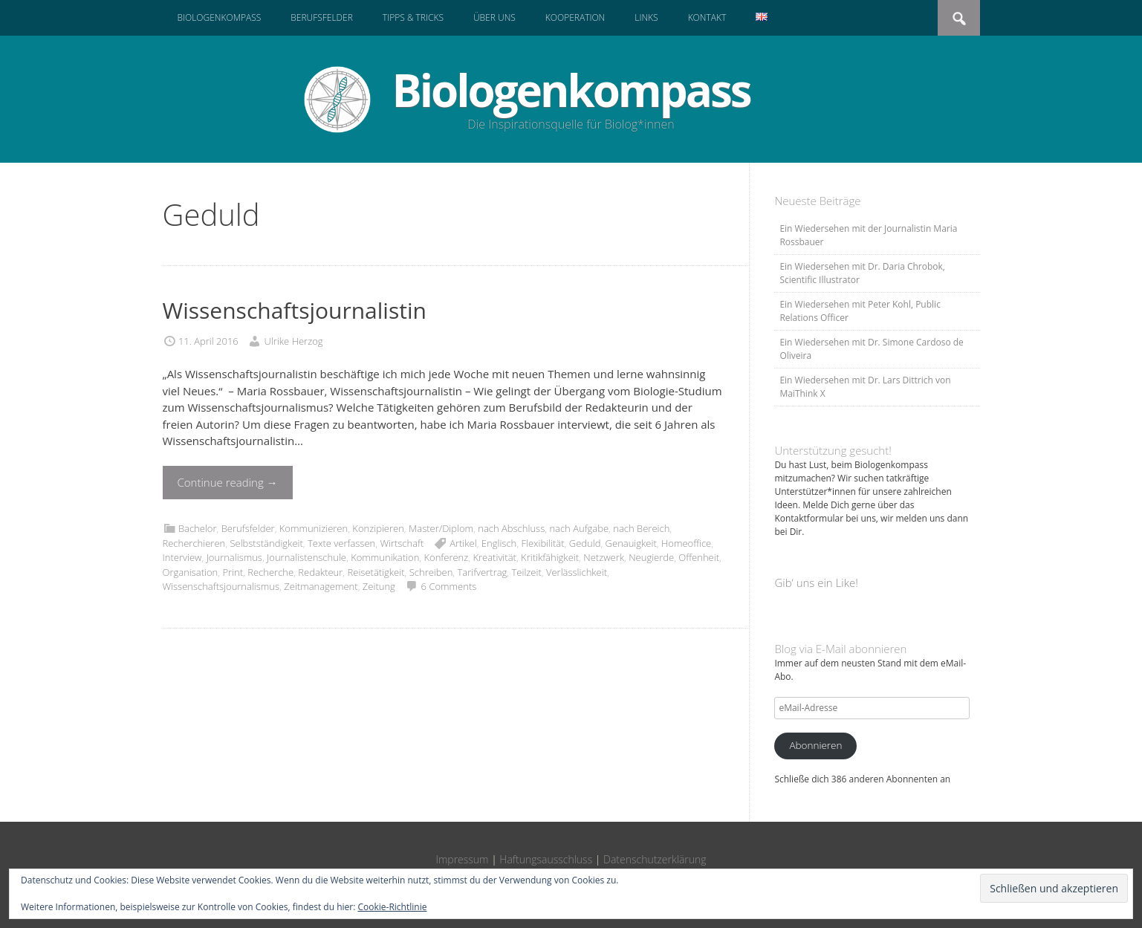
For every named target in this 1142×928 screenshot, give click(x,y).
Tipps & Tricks (413, 17)
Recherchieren (194, 543)
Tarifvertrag (482, 572)
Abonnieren (815, 745)
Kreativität (494, 557)
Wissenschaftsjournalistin (294, 310)
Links (646, 17)
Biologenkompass (220, 17)
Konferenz (446, 557)
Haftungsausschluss (545, 859)
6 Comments (449, 586)
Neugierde (651, 557)
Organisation (190, 572)
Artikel (463, 543)
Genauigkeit (631, 543)
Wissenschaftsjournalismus (221, 586)
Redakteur (320, 572)
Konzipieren (377, 528)
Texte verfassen (341, 543)
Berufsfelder (322, 17)
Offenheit (698, 557)
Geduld (585, 543)
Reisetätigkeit (376, 572)
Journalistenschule (306, 557)
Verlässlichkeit (576, 572)
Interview (182, 557)
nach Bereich (641, 528)
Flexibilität (542, 543)
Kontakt (707, 17)
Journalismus (234, 557)
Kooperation (575, 17)
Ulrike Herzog (294, 341)
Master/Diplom (441, 528)
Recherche (270, 572)
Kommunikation (385, 557)
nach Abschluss (511, 528)
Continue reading (228, 482)
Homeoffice (686, 543)
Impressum (461, 859)
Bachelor (197, 528)
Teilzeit (527, 572)
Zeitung (379, 586)
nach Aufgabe (579, 528)
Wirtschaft (402, 543)
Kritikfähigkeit (550, 557)
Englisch (498, 543)
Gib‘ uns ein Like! (815, 582)
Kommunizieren (313, 528)
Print (232, 572)
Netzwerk (603, 557)
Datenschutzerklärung (655, 859)
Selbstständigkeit (266, 543)
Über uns (494, 17)
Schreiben (431, 572)
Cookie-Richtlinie (392, 907)
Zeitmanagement (320, 586)
